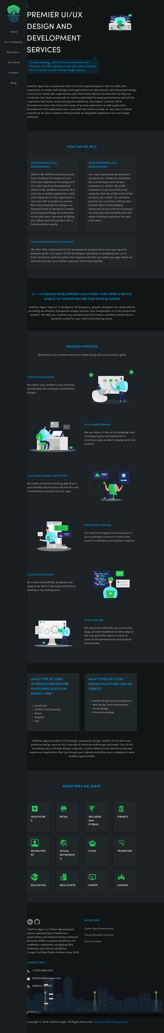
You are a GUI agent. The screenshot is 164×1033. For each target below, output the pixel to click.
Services (13, 52)
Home (13, 32)
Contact (13, 73)
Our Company (13, 42)
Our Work (14, 62)
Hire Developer (93, 941)
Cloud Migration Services (99, 935)
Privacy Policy (119, 1022)
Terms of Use (101, 1022)
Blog (14, 83)
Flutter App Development (99, 928)
